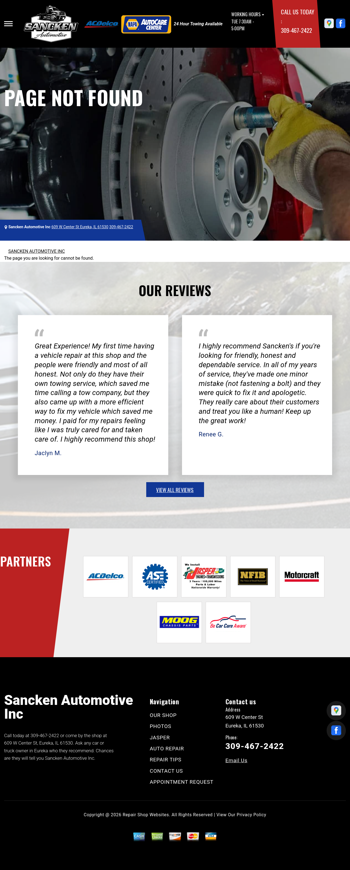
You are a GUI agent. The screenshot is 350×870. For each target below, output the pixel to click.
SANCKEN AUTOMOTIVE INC (36, 251)
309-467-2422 (296, 30)
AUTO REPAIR (167, 748)
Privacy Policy (251, 814)
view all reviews (175, 489)
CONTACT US (166, 771)
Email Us (237, 760)
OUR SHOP (163, 715)
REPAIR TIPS (165, 759)
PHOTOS (160, 726)
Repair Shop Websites (146, 814)
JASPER (160, 737)
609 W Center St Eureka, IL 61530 (79, 227)
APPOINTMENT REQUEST (181, 782)
